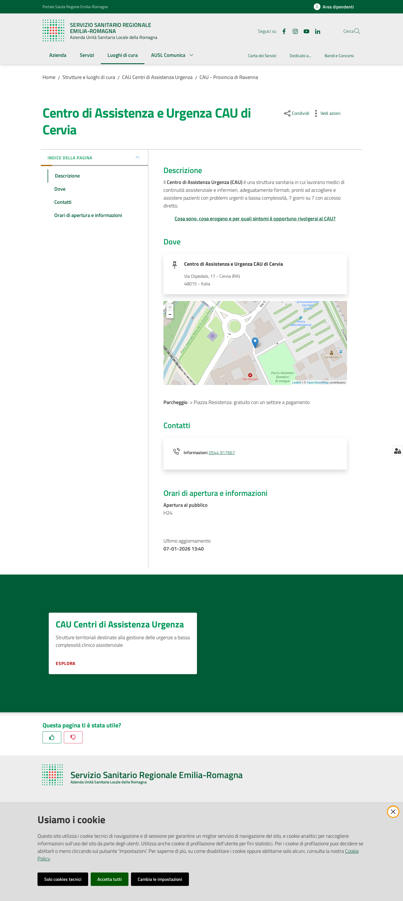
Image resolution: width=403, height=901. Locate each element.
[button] (353, 31)
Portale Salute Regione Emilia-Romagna (75, 7)
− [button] (170, 315)
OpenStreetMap (318, 383)
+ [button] (170, 308)
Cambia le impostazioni (160, 879)
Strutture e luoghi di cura (88, 77)
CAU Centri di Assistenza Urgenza (157, 77)
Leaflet (296, 383)
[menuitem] (58, 55)
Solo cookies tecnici (62, 879)
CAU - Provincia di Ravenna (229, 77)
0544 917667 (222, 453)
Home (49, 77)
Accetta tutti (109, 879)
